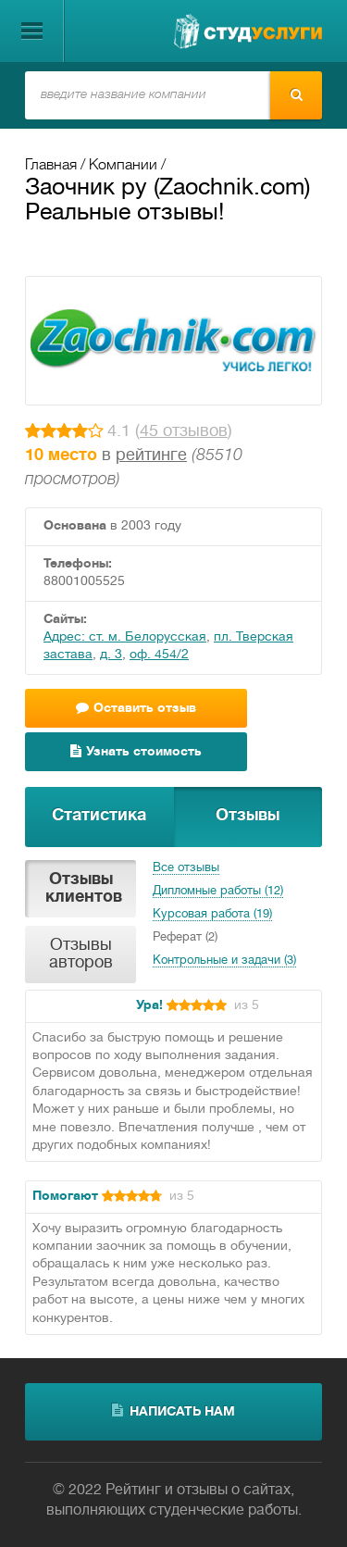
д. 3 (111, 655)
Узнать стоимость (136, 751)
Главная (51, 165)
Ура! (149, 1006)
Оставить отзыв (136, 708)
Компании (123, 165)
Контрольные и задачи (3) (224, 961)
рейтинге (151, 456)
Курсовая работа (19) (212, 914)
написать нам (173, 1411)
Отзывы (247, 816)
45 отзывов (184, 432)
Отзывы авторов (81, 954)
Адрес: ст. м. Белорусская (124, 637)
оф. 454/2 (159, 655)
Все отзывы (186, 868)
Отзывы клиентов (83, 888)
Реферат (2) (185, 937)
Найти (297, 94)
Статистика (99, 816)
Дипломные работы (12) (218, 891)
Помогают (65, 1197)
